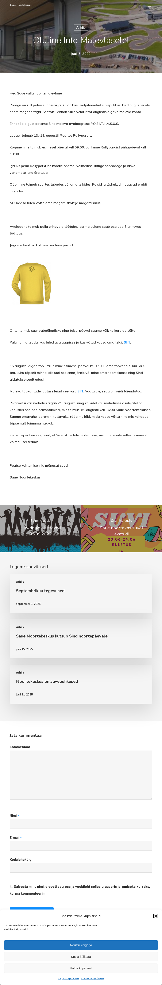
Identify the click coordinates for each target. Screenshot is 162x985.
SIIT (80, 391)
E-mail (16, 838)
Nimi (14, 816)
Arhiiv (81, 28)
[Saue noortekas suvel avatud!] (121, 528)
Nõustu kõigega (81, 945)
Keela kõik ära (81, 956)
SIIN (127, 342)
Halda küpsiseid (81, 968)
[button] (156, 916)
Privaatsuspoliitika (92, 978)
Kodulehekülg (20, 860)
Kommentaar (20, 747)
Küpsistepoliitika (68, 978)
